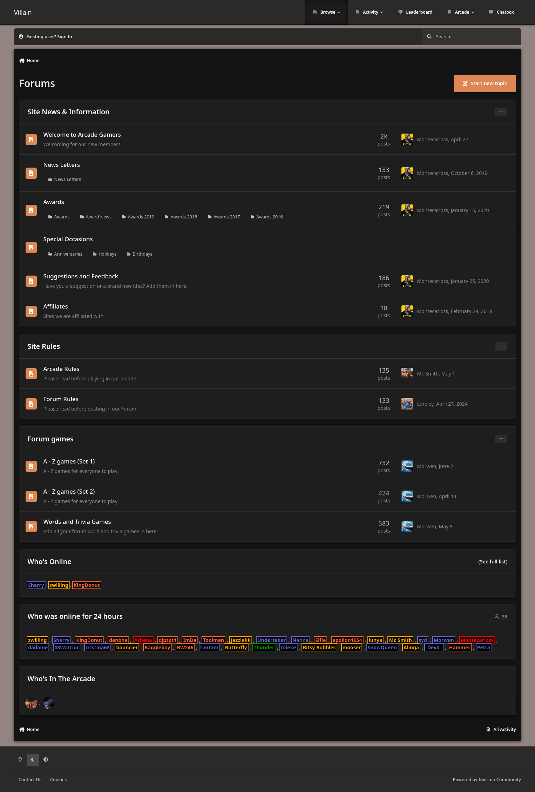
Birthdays (142, 254)
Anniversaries (68, 254)
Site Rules (44, 346)
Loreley (425, 403)
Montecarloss (432, 139)
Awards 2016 (269, 216)
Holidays (107, 254)
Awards (53, 202)
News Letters (61, 165)
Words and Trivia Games (77, 522)
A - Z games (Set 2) (69, 492)
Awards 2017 (227, 216)
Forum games (51, 439)
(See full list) (492, 561)
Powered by (487, 780)
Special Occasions (68, 239)
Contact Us (30, 780)
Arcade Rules (61, 369)
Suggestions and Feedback (80, 276)
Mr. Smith (428, 373)
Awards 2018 (184, 216)
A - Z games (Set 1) (69, 461)
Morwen (426, 466)
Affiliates (55, 306)
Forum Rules (60, 399)
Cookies (58, 780)
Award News (98, 216)
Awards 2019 (141, 216)
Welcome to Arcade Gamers (82, 134)
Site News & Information (69, 111)
